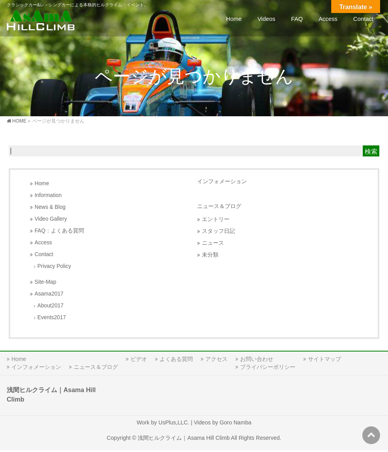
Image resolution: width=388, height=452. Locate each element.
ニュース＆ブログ (219, 206)
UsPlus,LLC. (174, 422)
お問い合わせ (256, 359)
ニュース (213, 243)
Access (43, 243)
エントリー (215, 219)
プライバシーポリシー (267, 367)
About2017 (50, 306)
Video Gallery (51, 219)
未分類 (210, 255)
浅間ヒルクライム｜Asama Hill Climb (183, 438)
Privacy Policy (54, 266)
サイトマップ (324, 359)
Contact (44, 254)
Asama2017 (49, 294)
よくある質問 (176, 359)
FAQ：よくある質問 (59, 231)
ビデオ (139, 359)
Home (42, 183)
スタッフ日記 (218, 231)
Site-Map (45, 282)
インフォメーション (222, 181)
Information (48, 195)
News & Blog (50, 207)
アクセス (216, 359)
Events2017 (51, 317)
